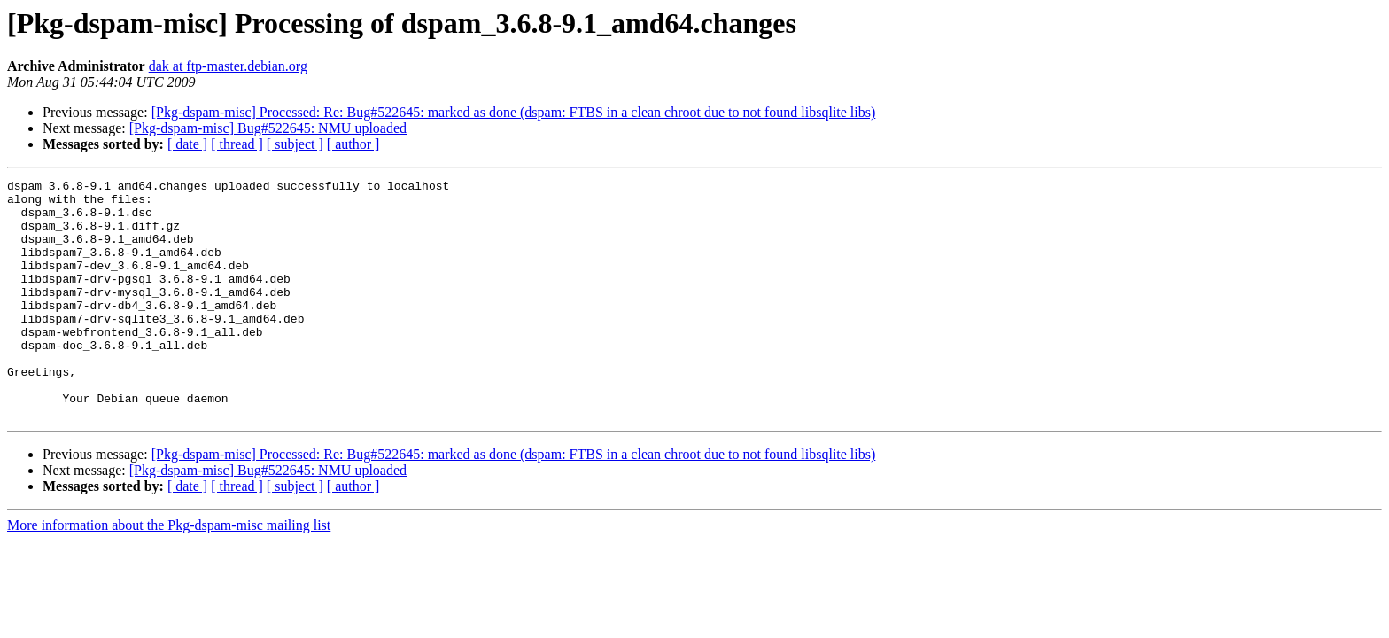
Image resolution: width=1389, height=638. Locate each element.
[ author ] (353, 144)
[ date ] (187, 144)
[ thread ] (237, 144)
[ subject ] (295, 144)
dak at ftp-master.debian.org (228, 66)
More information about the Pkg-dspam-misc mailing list (168, 572)
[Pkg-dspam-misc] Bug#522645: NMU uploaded (268, 128)
